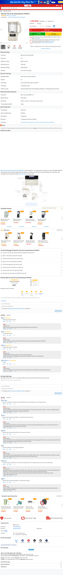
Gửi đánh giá (58, 310)
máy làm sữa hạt (23, 174)
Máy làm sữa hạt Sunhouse (19, 17)
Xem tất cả (59, 230)
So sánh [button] (10, 226)
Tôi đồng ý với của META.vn (17, 308)
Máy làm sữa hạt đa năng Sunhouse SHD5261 (12, 170)
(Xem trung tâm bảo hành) (47, 42)
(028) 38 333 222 (17, 528)
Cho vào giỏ (48, 26)
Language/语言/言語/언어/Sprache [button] (8, 544)
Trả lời (4, 321)
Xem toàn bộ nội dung (31, 204)
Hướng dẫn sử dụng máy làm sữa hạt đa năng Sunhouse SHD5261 (37, 122)
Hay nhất (8, 315)
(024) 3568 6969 (23, 557)
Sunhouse (10, 17)
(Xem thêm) (37, 38)
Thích (10, 321)
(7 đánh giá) (8, 15)
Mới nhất (3, 315)
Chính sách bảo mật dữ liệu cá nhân (17, 308)
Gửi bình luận (58, 393)
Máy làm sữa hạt (7, 11)
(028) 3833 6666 (17, 526)
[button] (26, 29)
